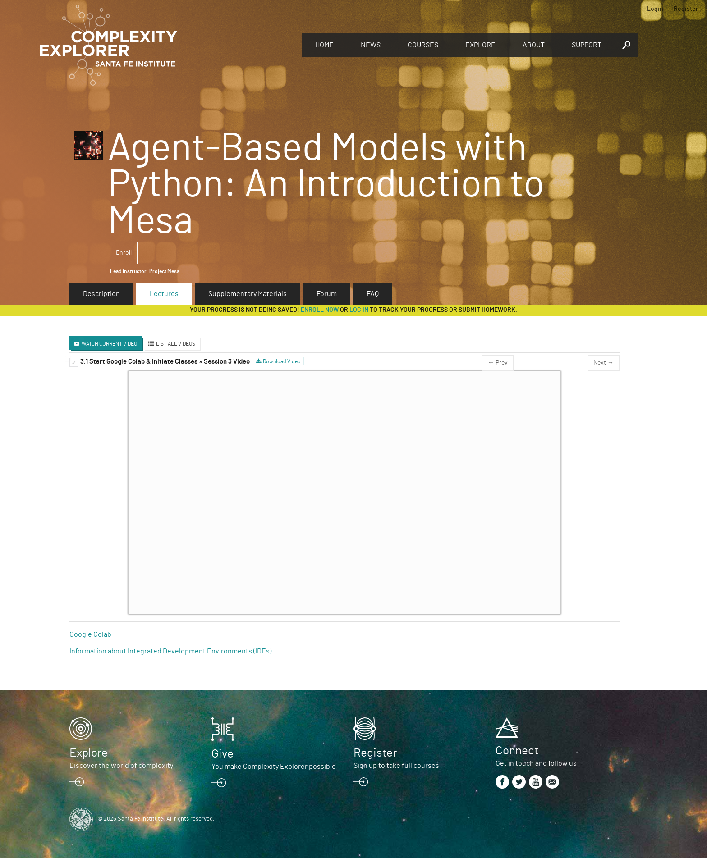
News (371, 45)
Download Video (282, 361)
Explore (480, 45)
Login (655, 9)
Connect (517, 751)
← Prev (498, 363)
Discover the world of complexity (121, 765)
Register (686, 9)
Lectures (164, 293)
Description (101, 293)
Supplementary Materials (247, 293)
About (534, 45)
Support (586, 45)
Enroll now (320, 310)
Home (324, 45)
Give (222, 754)
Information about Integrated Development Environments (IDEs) (170, 651)
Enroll (124, 253)
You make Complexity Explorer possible (273, 766)
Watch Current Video (109, 344)
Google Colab (90, 634)
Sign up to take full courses (396, 765)
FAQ (373, 293)
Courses (423, 45)
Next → (603, 363)
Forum (327, 293)
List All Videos (175, 344)
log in (358, 310)
